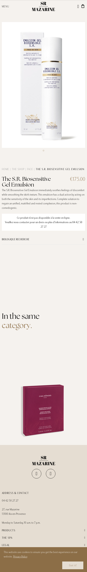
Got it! (73, 565)
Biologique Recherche (15, 239)
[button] (43, 151)
